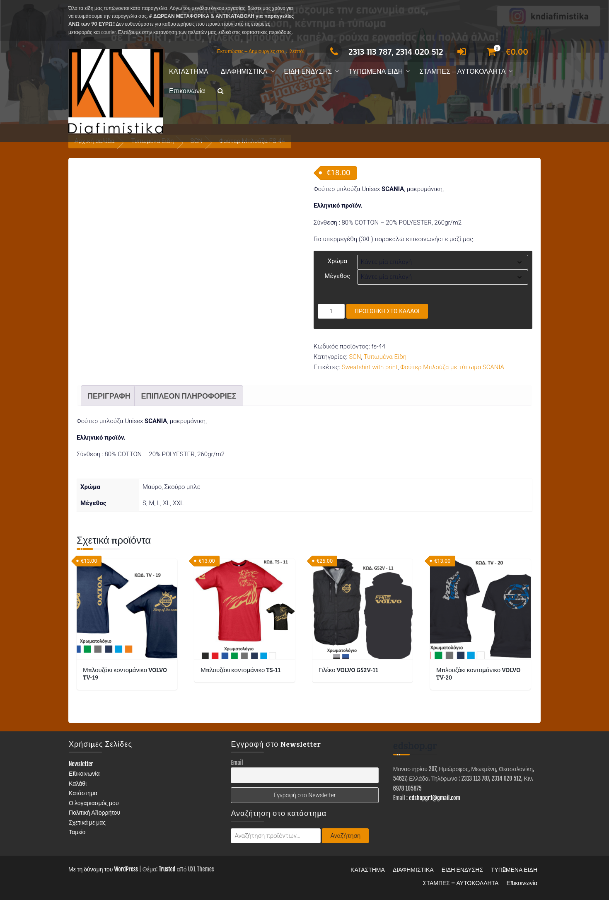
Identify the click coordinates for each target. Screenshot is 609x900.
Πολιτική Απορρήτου (94, 812)
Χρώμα (337, 261)
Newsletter (81, 763)
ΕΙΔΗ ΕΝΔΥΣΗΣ (308, 71)
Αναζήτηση (345, 836)
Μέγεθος (337, 276)
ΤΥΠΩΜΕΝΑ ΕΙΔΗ (375, 71)
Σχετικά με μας (87, 822)
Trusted (167, 869)
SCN (355, 356)
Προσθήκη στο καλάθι (387, 311)
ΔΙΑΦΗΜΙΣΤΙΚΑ (244, 71)
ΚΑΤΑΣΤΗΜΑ (188, 71)
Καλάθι (78, 783)
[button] (220, 91)
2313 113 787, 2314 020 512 (384, 51)
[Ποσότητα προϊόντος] (331, 311)
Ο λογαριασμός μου (94, 802)
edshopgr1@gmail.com (434, 797)
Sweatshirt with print (370, 367)
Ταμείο (77, 831)
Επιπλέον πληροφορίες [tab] (188, 396)
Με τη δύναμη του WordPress (103, 869)
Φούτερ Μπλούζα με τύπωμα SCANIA (452, 367)
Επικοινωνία (187, 90)
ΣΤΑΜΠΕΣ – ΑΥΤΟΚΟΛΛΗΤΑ (462, 71)
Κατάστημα (83, 792)
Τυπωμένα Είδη (385, 356)
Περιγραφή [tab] (108, 396)
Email (237, 762)
